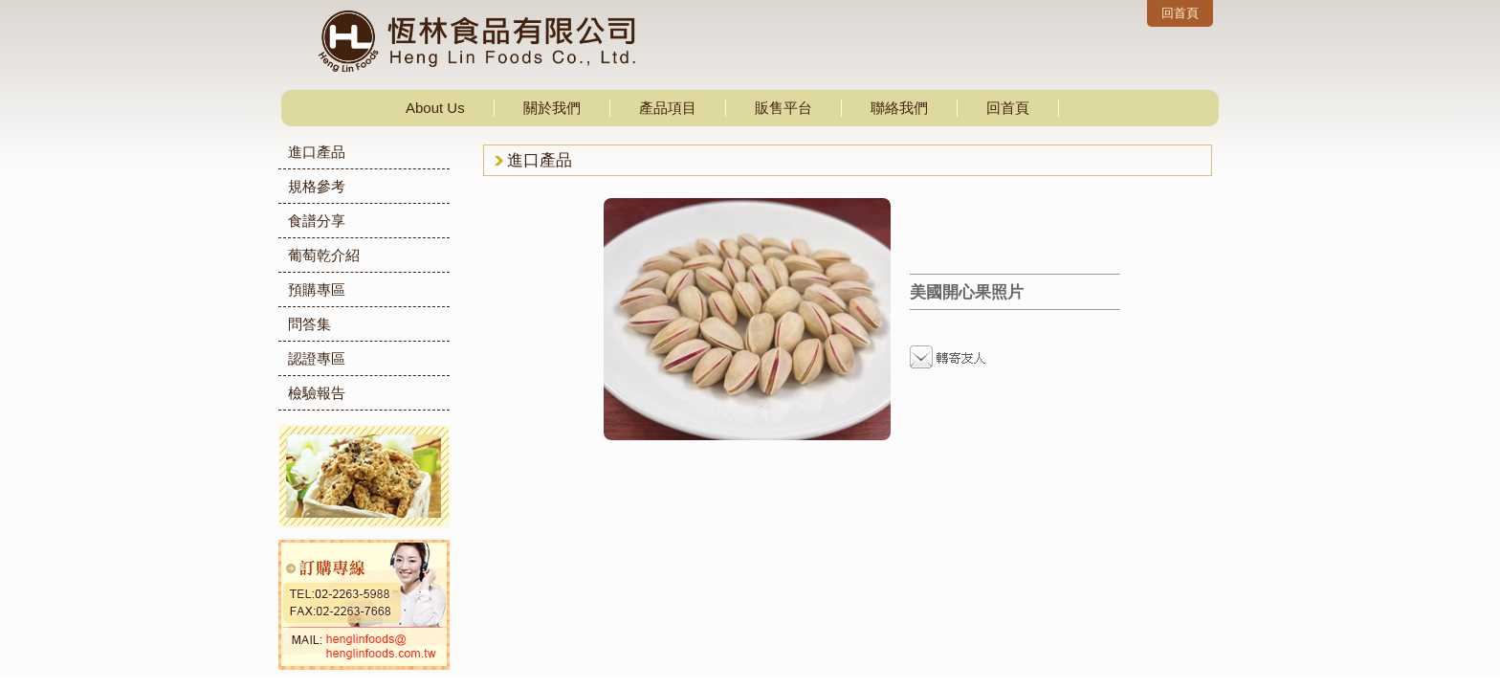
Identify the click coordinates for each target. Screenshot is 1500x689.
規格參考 (316, 186)
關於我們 (552, 108)
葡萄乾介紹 (324, 255)
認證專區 (316, 358)
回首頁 (1180, 13)
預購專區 (316, 289)
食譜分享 (316, 220)
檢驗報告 (316, 393)
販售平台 (783, 108)
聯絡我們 (899, 108)
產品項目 (667, 108)
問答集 (309, 324)
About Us (435, 108)
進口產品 (316, 152)
